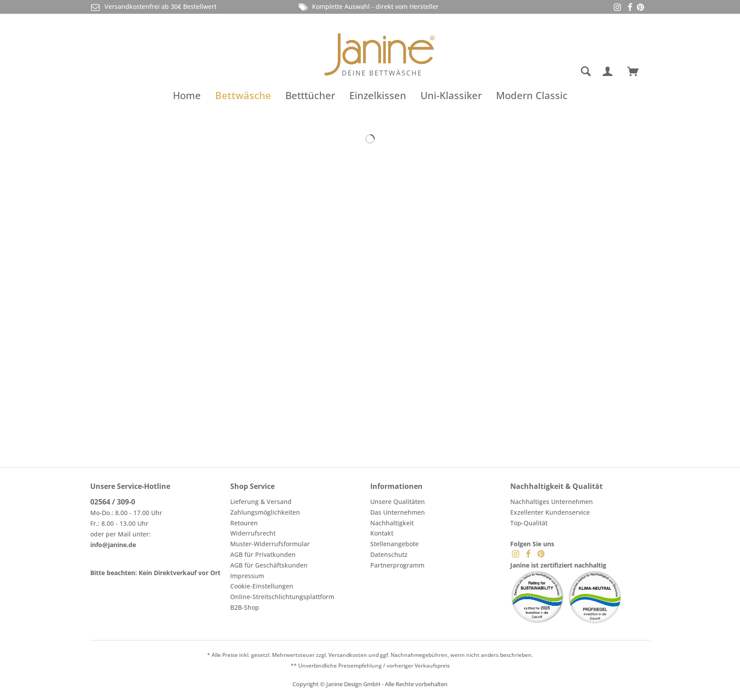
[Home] (187, 95)
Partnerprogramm (397, 565)
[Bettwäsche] (243, 95)
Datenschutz (389, 554)
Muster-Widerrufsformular (270, 544)
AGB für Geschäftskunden (269, 565)
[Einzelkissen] (377, 95)
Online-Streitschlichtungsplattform (282, 596)
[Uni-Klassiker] (451, 95)
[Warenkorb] (637, 71)
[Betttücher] (310, 95)
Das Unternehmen (397, 512)
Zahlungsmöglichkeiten (265, 512)
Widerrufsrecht (253, 533)
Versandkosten (347, 655)
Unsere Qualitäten (397, 501)
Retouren (244, 523)
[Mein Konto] (609, 71)
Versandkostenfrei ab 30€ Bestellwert (153, 7)
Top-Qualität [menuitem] (529, 523)
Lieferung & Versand (261, 501)
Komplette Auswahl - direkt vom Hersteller (367, 7)
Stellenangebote (394, 544)
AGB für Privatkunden (263, 554)
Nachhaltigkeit (392, 523)
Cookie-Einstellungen (261, 586)
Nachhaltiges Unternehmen (551, 501)
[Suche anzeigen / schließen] (585, 71)
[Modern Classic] (532, 95)
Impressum (247, 576)
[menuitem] (550, 71)
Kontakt (381, 533)
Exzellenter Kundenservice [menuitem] (550, 512)
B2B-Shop (244, 607)
